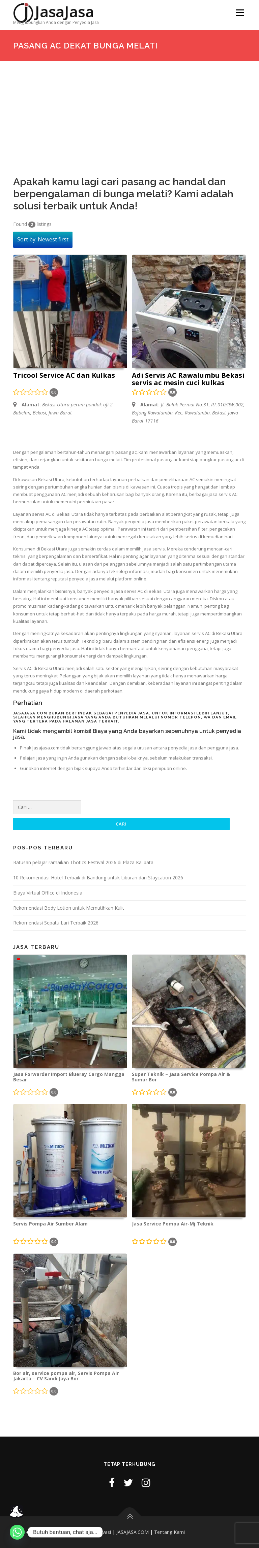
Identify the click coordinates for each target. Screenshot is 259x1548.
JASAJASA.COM (132, 1532)
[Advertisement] (129, 112)
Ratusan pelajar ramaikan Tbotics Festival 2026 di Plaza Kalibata (83, 862)
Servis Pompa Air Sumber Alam (50, 1224)
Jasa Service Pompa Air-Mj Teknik (172, 1224)
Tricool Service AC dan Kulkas (64, 376)
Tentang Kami (169, 1532)
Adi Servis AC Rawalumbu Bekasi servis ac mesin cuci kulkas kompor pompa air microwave (188, 379)
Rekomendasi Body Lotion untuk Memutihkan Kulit (68, 908)
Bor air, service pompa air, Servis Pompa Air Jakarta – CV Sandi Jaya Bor (66, 1376)
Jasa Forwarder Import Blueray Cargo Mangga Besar (68, 1077)
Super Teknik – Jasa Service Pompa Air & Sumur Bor (181, 1077)
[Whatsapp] (17, 1532)
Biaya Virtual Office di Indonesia (47, 892)
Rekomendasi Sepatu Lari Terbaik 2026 (55, 922)
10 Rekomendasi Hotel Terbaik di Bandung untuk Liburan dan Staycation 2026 (98, 877)
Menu (240, 12)
